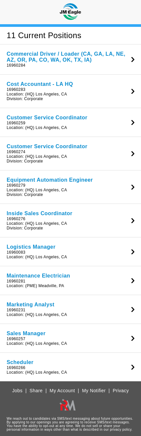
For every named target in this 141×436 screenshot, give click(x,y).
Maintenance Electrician (38, 276)
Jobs (17, 390)
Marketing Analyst (30, 304)
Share (36, 390)
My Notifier (94, 390)
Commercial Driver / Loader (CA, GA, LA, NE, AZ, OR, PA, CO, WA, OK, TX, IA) (66, 57)
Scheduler (20, 362)
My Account (62, 390)
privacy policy (120, 429)
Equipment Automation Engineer (50, 180)
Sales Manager (26, 333)
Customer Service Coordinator (47, 117)
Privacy (121, 390)
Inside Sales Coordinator (39, 213)
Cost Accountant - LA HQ (40, 84)
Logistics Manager (31, 247)
